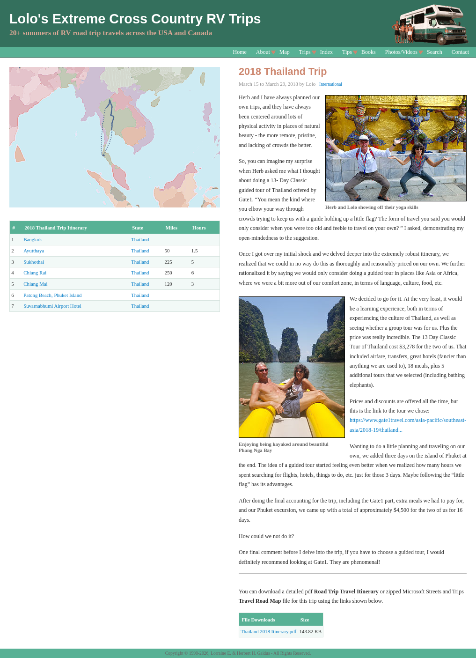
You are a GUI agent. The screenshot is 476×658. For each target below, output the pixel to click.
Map (284, 52)
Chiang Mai (35, 284)
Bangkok (32, 239)
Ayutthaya (33, 250)
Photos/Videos (401, 52)
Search (434, 52)
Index (326, 52)
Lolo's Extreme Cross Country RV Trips (135, 18)
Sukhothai (33, 262)
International (330, 84)
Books (368, 52)
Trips (305, 52)
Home (240, 52)
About (263, 52)
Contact (460, 52)
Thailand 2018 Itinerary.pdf (268, 631)
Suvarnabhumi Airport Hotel (52, 306)
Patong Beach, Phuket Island (52, 295)
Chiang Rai (34, 272)
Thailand (140, 239)
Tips (347, 52)
